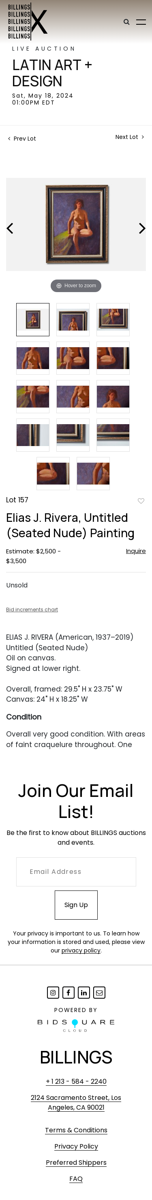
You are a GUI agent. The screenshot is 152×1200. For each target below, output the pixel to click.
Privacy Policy (76, 1146)
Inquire (136, 551)
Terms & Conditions (76, 1130)
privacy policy (81, 950)
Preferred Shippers (76, 1162)
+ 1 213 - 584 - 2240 (76, 1081)
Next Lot (130, 137)
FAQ (76, 1178)
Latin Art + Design (52, 73)
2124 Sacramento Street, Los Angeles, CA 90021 (76, 1102)
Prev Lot (22, 139)
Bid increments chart (32, 609)
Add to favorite (141, 501)
